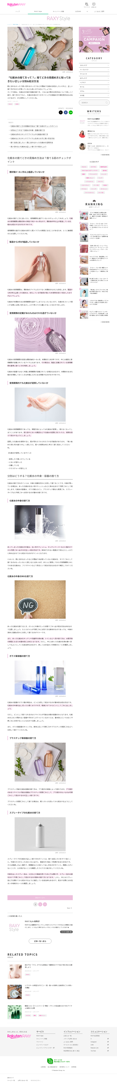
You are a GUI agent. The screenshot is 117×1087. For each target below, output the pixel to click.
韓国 (35, 1015)
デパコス (84, 189)
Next (69, 908)
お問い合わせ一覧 (23, 1080)
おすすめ (28, 1015)
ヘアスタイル (89, 181)
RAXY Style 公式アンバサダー (90, 170)
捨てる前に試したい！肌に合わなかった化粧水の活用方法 (32, 142)
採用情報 (73, 1067)
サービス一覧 (11, 1080)
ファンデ (93, 189)
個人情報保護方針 (52, 1067)
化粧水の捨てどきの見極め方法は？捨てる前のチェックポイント (34, 126)
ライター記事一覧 (66, 932)
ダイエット (104, 189)
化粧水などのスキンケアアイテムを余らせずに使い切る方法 (33, 138)
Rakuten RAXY (16, 4)
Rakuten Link (94, 1048)
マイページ (39, 1042)
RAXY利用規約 (68, 1048)
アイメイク (83, 74)
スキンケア (15, 101)
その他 (82, 95)
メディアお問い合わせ (70, 1039)
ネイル (82, 87)
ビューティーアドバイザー (44, 1048)
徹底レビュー (42, 1015)
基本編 (104, 170)
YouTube (93, 1051)
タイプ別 (100, 192)
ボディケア (83, 78)
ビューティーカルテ (42, 1045)
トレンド (103, 174)
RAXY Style (38, 11)
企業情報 (43, 1067)
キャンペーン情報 (58, 11)
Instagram (94, 1042)
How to (10, 104)
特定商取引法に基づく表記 (72, 1051)
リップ (100, 178)
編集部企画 (103, 167)
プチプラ (100, 181)
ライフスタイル (89, 192)
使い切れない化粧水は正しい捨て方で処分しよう (28, 146)
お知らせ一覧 (68, 1036)
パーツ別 (96, 185)
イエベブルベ (85, 185)
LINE (92, 1045)
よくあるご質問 (99, 11)
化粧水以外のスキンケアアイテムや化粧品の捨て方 (29, 134)
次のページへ (40, 897)
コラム (82, 91)
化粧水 (16, 104)
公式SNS (78, 11)
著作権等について (64, 1067)
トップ (18, 11)
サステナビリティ (36, 1080)
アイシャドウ (93, 174)
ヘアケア (83, 82)
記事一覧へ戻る (40, 941)
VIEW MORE (105, 155)
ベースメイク (84, 70)
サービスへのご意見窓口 (71, 1045)
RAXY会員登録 (95, 1036)
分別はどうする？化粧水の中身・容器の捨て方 (28, 130)
